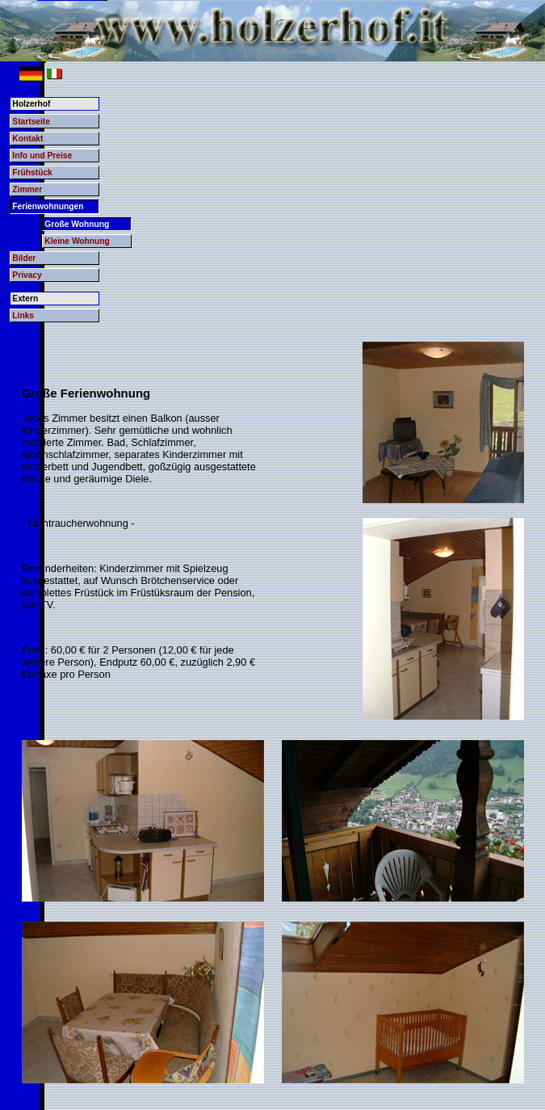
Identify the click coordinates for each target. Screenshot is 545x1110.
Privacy (26, 275)
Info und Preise (42, 155)
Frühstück (32, 172)
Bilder (24, 258)
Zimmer (27, 189)
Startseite (31, 121)
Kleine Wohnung (77, 241)
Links (23, 315)
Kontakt (27, 138)
